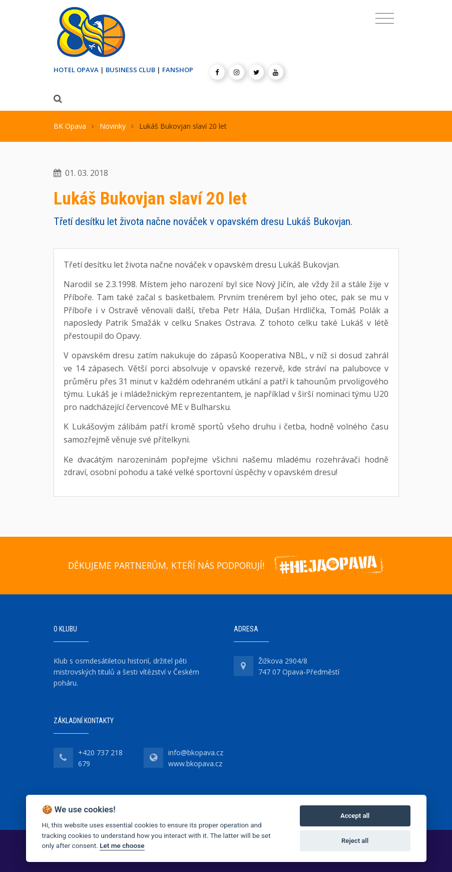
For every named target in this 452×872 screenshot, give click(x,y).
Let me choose (122, 845)
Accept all (354, 815)
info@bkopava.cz (195, 752)
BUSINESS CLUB (130, 69)
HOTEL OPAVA (76, 69)
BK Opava (70, 126)
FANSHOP (177, 69)
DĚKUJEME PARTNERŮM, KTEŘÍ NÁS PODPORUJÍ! (166, 565)
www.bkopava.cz (195, 763)
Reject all (354, 840)
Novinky (113, 126)
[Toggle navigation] (384, 19)
